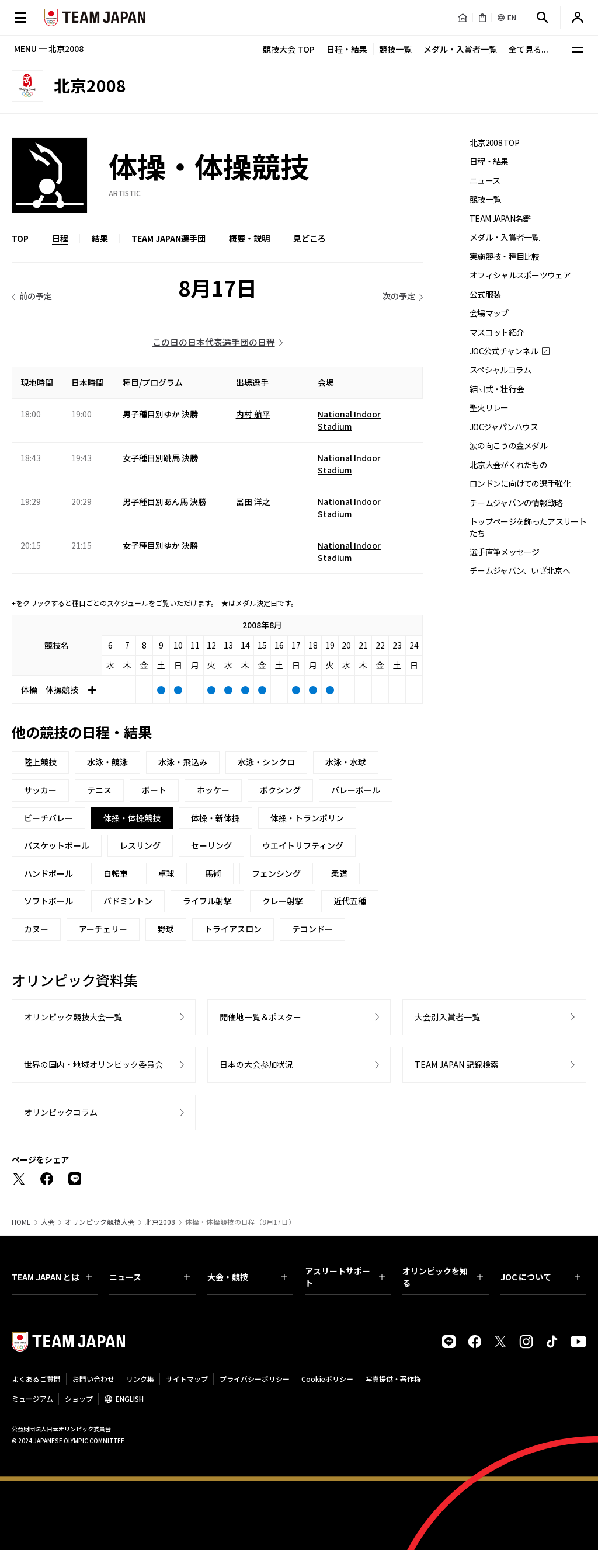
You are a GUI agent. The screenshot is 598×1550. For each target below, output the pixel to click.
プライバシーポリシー (255, 1379)
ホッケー (213, 790)
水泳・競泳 (107, 762)
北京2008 (160, 1222)
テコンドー (312, 929)
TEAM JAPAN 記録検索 (457, 1064)
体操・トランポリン (307, 818)
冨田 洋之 (253, 501)
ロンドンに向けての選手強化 (520, 483)
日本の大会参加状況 (256, 1064)
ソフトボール (48, 901)
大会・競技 (247, 1277)
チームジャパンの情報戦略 (516, 502)
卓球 (166, 873)
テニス (99, 790)
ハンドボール (48, 873)
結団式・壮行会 (497, 389)
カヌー (36, 929)
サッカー (40, 790)
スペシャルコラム (500, 369)
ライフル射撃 (207, 901)
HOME (21, 1222)
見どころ (309, 238)
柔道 (339, 873)
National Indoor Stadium (349, 420)
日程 (60, 238)
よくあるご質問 (36, 1379)
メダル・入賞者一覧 (460, 49)
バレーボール (355, 790)
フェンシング (276, 873)
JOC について (540, 1277)
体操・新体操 (215, 818)
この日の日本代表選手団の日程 (213, 342)
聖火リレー (489, 407)
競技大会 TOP (289, 49)
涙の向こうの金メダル (508, 445)
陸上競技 (40, 762)
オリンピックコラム (61, 1112)
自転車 (115, 873)
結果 (100, 238)
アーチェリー (103, 929)
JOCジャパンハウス (504, 427)
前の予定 (35, 296)
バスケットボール (56, 845)
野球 (166, 929)
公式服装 (485, 294)
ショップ (79, 1398)
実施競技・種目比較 (505, 256)
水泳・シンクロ (266, 762)
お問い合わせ (93, 1379)
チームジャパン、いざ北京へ (520, 570)
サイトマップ (187, 1379)
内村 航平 (253, 414)
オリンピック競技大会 (100, 1222)
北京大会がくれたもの (508, 465)
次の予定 (399, 296)
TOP (20, 238)
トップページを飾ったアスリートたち (528, 527)
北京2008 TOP (494, 142)
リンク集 (140, 1379)
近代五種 (349, 901)
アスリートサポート (345, 1276)
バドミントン (127, 901)
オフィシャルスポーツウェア (520, 275)
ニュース (485, 180)
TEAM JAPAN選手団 (168, 238)
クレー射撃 (282, 901)
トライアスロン (233, 929)
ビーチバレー (48, 818)
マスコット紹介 (497, 332)
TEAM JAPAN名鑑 (500, 218)
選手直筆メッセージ (505, 552)
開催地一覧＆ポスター (260, 1017)
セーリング (211, 845)
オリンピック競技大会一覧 (73, 1017)
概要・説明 (249, 238)
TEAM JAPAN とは (52, 1277)
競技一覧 (395, 49)
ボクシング (280, 790)
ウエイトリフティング (302, 845)
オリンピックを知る (442, 1276)
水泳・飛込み (182, 762)
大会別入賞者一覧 (447, 1017)
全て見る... (528, 49)
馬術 (213, 873)
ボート (154, 790)
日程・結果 (346, 49)
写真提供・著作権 (393, 1379)
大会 (48, 1222)
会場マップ (489, 313)
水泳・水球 (345, 762)
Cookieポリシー (327, 1379)
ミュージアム (32, 1398)
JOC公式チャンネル (504, 351)
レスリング (140, 845)
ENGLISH (130, 1398)
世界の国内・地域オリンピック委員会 (93, 1064)
